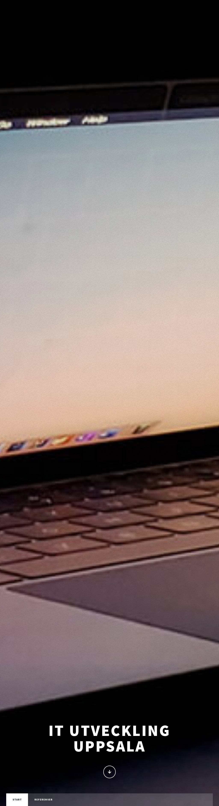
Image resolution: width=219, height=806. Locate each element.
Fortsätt (109, 772)
